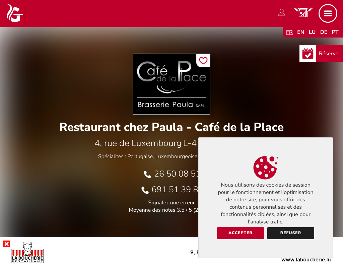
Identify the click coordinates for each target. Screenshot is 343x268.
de (324, 32)
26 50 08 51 (177, 174)
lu (312, 32)
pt (335, 32)
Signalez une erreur (171, 202)
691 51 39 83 (177, 189)
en (300, 32)
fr (289, 32)
